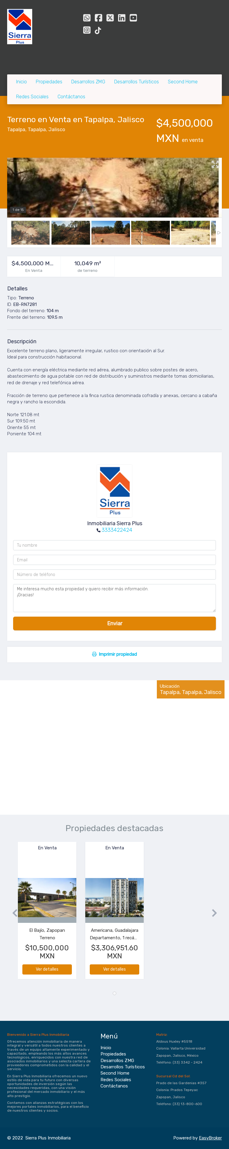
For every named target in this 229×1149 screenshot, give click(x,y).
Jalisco (56, 129)
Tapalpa (16, 129)
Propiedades (49, 82)
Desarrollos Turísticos (136, 82)
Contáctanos (71, 96)
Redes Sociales (32, 96)
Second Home (183, 82)
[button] (12, 913)
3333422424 (117, 530)
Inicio (21, 82)
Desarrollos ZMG (88, 82)
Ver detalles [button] (47, 969)
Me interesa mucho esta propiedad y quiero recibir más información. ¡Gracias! (114, 598)
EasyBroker (210, 1138)
